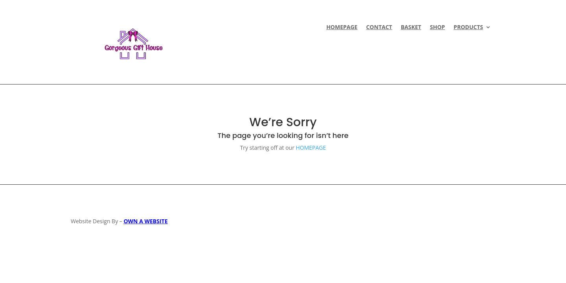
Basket (411, 27)
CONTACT (379, 27)
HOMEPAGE (341, 27)
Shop (437, 27)
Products (468, 27)
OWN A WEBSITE (145, 221)
